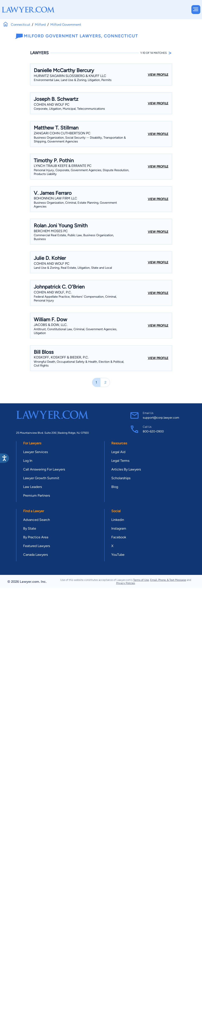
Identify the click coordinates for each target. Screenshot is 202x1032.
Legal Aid (118, 452)
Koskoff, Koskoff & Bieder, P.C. (61, 357)
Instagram (118, 528)
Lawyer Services (35, 452)
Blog (114, 487)
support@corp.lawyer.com (161, 417)
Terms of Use (141, 579)
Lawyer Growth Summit (41, 478)
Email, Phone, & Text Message (168, 579)
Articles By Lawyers (126, 469)
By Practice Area (35, 537)
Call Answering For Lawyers (44, 469)
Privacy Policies (125, 583)
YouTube (117, 555)
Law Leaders (32, 487)
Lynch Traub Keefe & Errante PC (63, 166)
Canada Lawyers (35, 555)
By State (29, 528)
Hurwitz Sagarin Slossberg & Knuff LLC (70, 76)
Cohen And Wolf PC (51, 104)
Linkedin (117, 520)
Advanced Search (36, 520)
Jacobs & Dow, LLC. (50, 325)
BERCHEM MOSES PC (51, 231)
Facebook (118, 537)
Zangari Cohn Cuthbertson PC (62, 133)
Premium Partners (36, 495)
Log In (27, 461)
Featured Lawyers (36, 546)
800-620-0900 (153, 431)
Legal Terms (120, 461)
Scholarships (120, 478)
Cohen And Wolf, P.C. (53, 292)
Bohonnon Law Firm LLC (55, 198)
